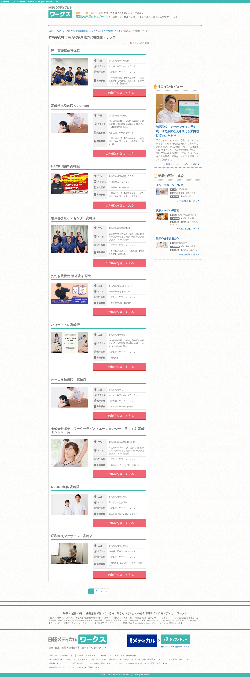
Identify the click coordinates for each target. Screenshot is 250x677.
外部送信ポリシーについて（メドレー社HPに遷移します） (74, 667)
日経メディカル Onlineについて (99, 655)
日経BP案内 (131, 655)
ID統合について (129, 659)
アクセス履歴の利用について (177, 659)
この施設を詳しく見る (119, 92)
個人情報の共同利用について (150, 659)
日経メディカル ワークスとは (62, 655)
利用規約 (80, 655)
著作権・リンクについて (59, 663)
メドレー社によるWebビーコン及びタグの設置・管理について (141, 663)
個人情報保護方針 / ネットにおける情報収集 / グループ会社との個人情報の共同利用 (85, 659)
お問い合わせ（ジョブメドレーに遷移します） (92, 663)
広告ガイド (119, 655)
